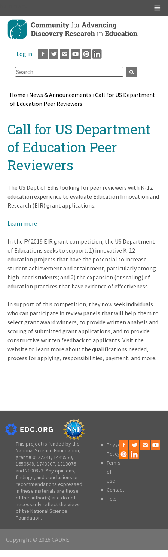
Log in (24, 54)
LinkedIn (97, 54)
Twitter (53, 54)
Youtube (75, 54)
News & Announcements (60, 94)
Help (112, 498)
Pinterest (86, 54)
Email (64, 54)
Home (17, 94)
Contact (115, 489)
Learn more (22, 223)
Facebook (43, 54)
